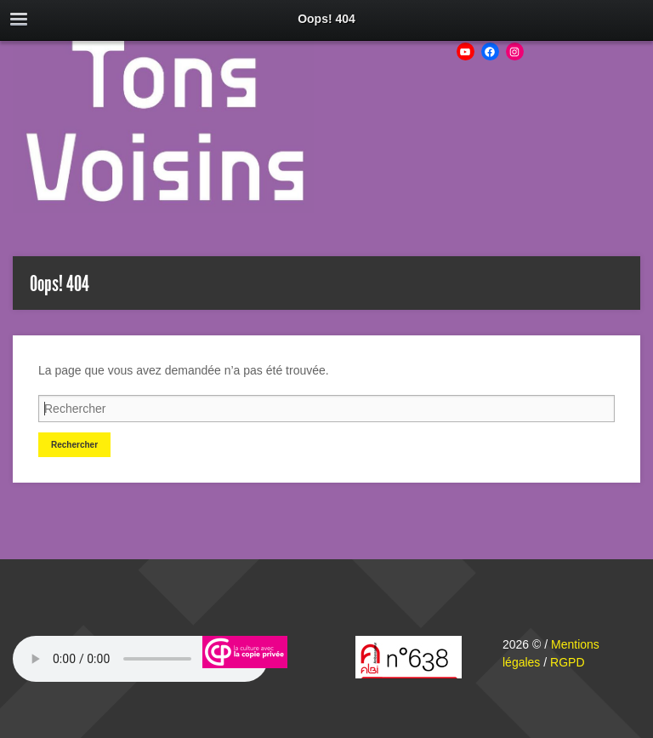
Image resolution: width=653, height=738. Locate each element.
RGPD (567, 662)
